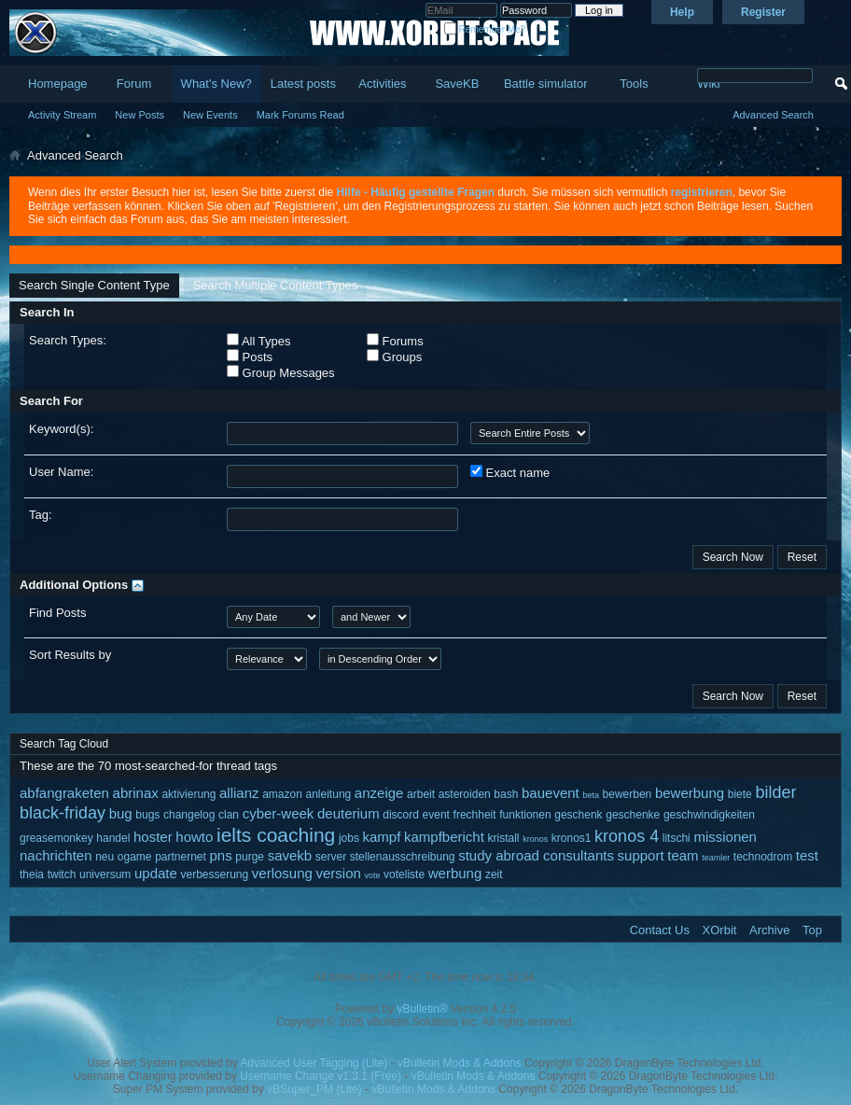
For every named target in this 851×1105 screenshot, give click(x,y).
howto (194, 837)
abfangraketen (64, 793)
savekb (290, 855)
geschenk (578, 814)
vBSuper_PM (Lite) (314, 1089)
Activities (382, 84)
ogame (135, 856)
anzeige (379, 793)
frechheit (474, 814)
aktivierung (188, 794)
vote (372, 875)
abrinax (136, 793)
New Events (210, 114)
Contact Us (660, 930)
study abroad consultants (536, 855)
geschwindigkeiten (709, 814)
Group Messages (281, 372)
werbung (455, 873)
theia (32, 874)
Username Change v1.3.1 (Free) (320, 1076)
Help (682, 12)
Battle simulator (546, 84)
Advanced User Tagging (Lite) (313, 1063)
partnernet (180, 856)
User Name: (61, 472)
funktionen (525, 814)
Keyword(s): (61, 429)
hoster (153, 837)
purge (249, 856)
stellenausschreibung (402, 856)
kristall (504, 838)
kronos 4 (626, 836)
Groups (394, 356)
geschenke (633, 814)
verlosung (282, 873)
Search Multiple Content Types (275, 285)
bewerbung (689, 793)
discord (401, 814)
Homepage (58, 84)
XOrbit (720, 930)
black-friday (62, 813)
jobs (349, 838)
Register (763, 12)
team (682, 855)
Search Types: (67, 340)
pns (221, 855)
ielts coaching (275, 835)
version (337, 873)
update (155, 873)
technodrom (762, 856)
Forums (395, 340)
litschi (677, 838)
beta (590, 795)
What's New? (216, 84)
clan (228, 814)
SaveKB (457, 84)
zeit (494, 874)
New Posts (139, 114)
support (641, 855)
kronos (535, 839)
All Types (258, 340)
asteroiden (465, 794)
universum (105, 874)
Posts (249, 356)
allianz (239, 793)
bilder (775, 792)
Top (812, 930)
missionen (725, 837)
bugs (147, 814)
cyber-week (278, 813)
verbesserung (214, 874)
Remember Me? (484, 29)
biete (740, 794)
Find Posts (57, 613)
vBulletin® (423, 1008)
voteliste (404, 874)
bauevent (550, 793)
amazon (282, 794)
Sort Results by (70, 655)
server (330, 856)
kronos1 (571, 838)
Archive (769, 930)
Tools (634, 84)
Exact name (510, 472)
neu (104, 856)
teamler (716, 857)
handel (113, 838)
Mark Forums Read (300, 114)
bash (506, 794)
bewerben (627, 794)
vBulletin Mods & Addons (460, 1063)
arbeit (421, 794)
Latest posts (303, 84)
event (436, 814)
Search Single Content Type (94, 285)
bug (121, 813)
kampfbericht (444, 837)
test (807, 855)
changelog (189, 814)
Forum (134, 84)
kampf (382, 837)
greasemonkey (56, 838)
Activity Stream (62, 114)
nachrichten (56, 855)
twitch (62, 874)
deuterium (348, 813)
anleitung (329, 794)
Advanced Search (773, 114)
